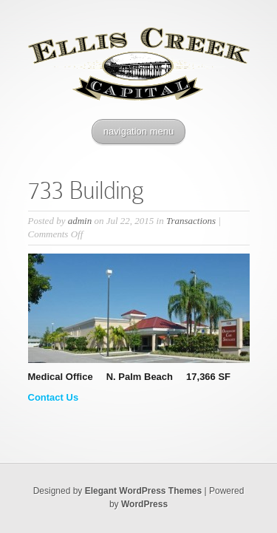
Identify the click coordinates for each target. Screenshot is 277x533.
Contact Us (53, 397)
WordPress (144, 504)
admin (80, 220)
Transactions (191, 220)
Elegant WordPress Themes (143, 491)
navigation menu (138, 131)
